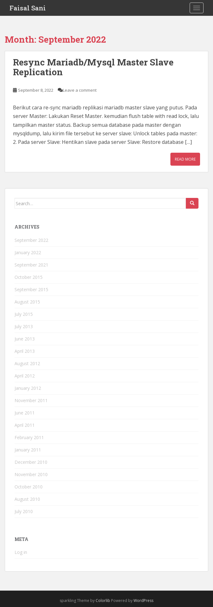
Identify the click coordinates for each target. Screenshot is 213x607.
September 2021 (31, 265)
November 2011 (31, 400)
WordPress (143, 600)
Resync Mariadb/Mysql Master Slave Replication (93, 67)
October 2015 (29, 277)
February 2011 (29, 437)
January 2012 (28, 388)
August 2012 (27, 363)
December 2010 (31, 462)
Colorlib (103, 600)
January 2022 (28, 252)
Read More (185, 159)
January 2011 (28, 450)
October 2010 (29, 487)
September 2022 (31, 240)
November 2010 (31, 474)
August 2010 (27, 499)
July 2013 (24, 326)
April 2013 (25, 351)
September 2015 (31, 289)
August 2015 (27, 302)
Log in (21, 552)
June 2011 (25, 413)
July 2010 (24, 511)
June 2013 (25, 339)
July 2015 (24, 314)
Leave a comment (80, 90)
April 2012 (25, 376)
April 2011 (25, 425)
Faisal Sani (27, 8)
